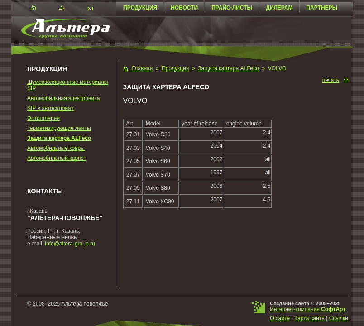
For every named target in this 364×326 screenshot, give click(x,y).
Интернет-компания (307, 309)
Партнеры (321, 8)
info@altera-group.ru (70, 243)
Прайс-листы (231, 8)
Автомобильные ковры (56, 148)
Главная (142, 68)
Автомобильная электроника (63, 98)
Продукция (140, 8)
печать (330, 80)
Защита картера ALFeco (59, 138)
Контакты (45, 191)
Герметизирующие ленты (59, 128)
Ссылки (338, 318)
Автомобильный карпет (56, 158)
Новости (184, 8)
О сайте (280, 318)
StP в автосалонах (50, 108)
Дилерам (279, 8)
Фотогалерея (43, 118)
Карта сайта (309, 318)
